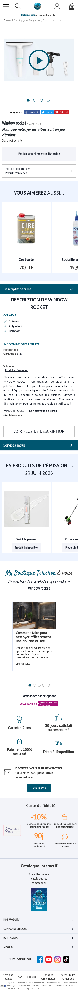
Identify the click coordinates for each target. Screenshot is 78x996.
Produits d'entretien (16, 370)
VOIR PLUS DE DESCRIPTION (39, 431)
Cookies (31, 976)
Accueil (9, 20)
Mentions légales (8, 976)
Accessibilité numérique (68, 976)
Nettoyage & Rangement (28, 20)
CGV (20, 976)
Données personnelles (48, 976)
